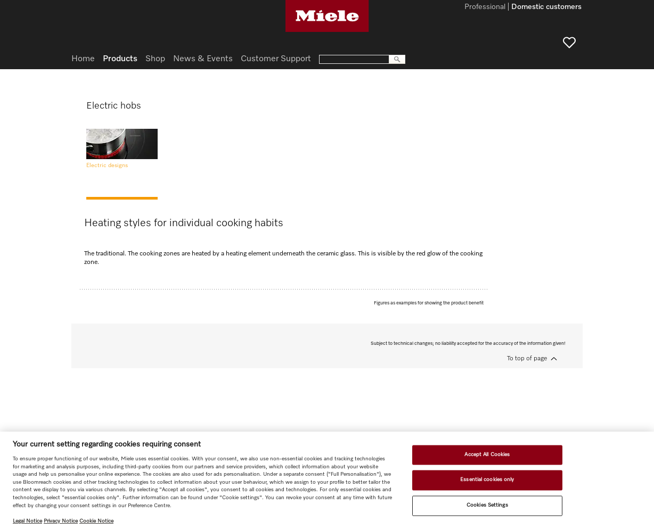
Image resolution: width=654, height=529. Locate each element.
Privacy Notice (61, 521)
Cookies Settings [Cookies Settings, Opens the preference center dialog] (487, 505)
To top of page (527, 359)
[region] (327, 480)
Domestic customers (546, 7)
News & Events (203, 59)
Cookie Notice (96, 521)
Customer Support (276, 59)
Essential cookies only (487, 480)
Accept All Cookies (487, 454)
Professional (484, 7)
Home (83, 59)
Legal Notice (27, 521)
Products (120, 59)
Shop (155, 59)
